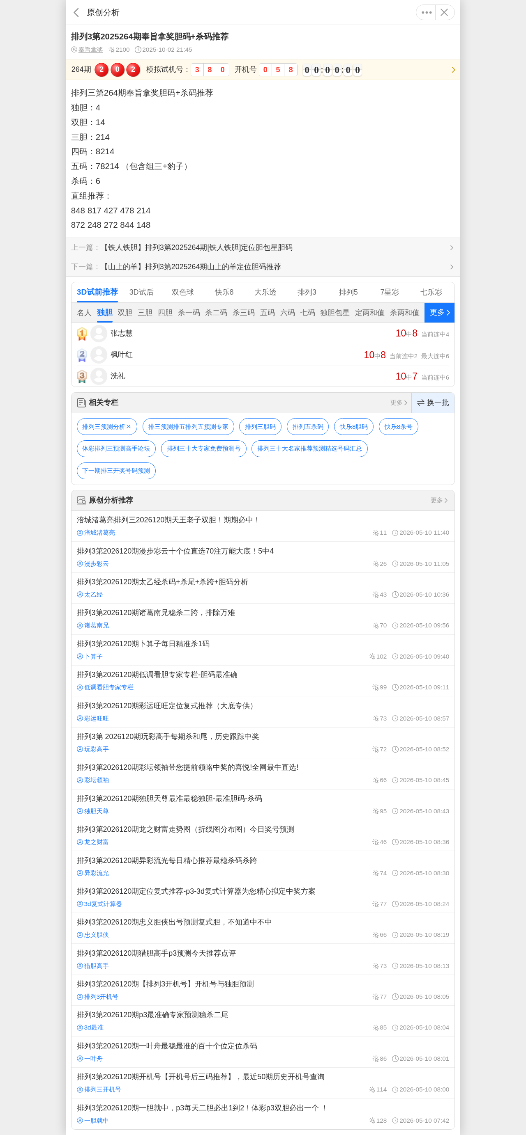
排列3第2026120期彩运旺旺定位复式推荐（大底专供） (263, 711)
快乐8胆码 (354, 426)
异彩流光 (93, 873)
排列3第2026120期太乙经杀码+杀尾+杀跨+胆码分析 (263, 588)
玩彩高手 (93, 749)
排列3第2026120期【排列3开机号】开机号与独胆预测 (263, 990)
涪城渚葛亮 (96, 532)
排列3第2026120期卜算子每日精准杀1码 (263, 650)
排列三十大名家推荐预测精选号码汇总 (309, 448)
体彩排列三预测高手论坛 (116, 448)
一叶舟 (90, 1058)
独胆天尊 (93, 811)
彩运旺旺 (93, 718)
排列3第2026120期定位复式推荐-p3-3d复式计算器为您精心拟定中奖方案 (263, 897)
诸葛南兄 (93, 625)
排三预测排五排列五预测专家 (188, 426)
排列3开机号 (97, 996)
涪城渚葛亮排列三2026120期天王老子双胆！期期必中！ (263, 526)
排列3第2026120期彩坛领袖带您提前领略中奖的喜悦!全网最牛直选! (263, 773)
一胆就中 (93, 1120)
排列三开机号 (99, 1089)
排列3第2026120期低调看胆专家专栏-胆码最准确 (263, 681)
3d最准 (90, 1027)
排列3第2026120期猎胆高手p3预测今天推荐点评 (263, 959)
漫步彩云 (93, 563)
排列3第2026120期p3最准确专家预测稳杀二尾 (263, 1021)
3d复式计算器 (99, 903)
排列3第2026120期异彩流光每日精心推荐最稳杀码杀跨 (263, 866)
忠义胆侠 (93, 934)
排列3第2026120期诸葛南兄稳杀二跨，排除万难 (263, 619)
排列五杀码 (308, 426)
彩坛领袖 (93, 779)
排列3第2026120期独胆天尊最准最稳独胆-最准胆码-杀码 (263, 804)
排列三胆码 (260, 426)
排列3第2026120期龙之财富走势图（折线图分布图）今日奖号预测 (263, 835)
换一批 (433, 403)
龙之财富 (93, 841)
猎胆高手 (93, 965)
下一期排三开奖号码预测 (116, 470)
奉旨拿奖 (87, 49)
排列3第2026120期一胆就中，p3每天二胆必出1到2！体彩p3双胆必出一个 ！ (263, 1113)
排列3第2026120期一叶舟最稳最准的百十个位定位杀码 (263, 1052)
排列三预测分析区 (107, 426)
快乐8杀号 (399, 426)
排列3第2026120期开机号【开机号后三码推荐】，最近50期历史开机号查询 (263, 1083)
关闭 (444, 12)
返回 (76, 12)
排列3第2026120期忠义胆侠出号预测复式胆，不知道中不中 (263, 928)
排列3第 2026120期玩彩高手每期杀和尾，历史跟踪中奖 (263, 743)
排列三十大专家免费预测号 (204, 448)
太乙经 (90, 594)
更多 (426, 12)
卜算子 (90, 656)
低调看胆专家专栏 (105, 687)
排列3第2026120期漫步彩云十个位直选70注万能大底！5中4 (263, 557)
